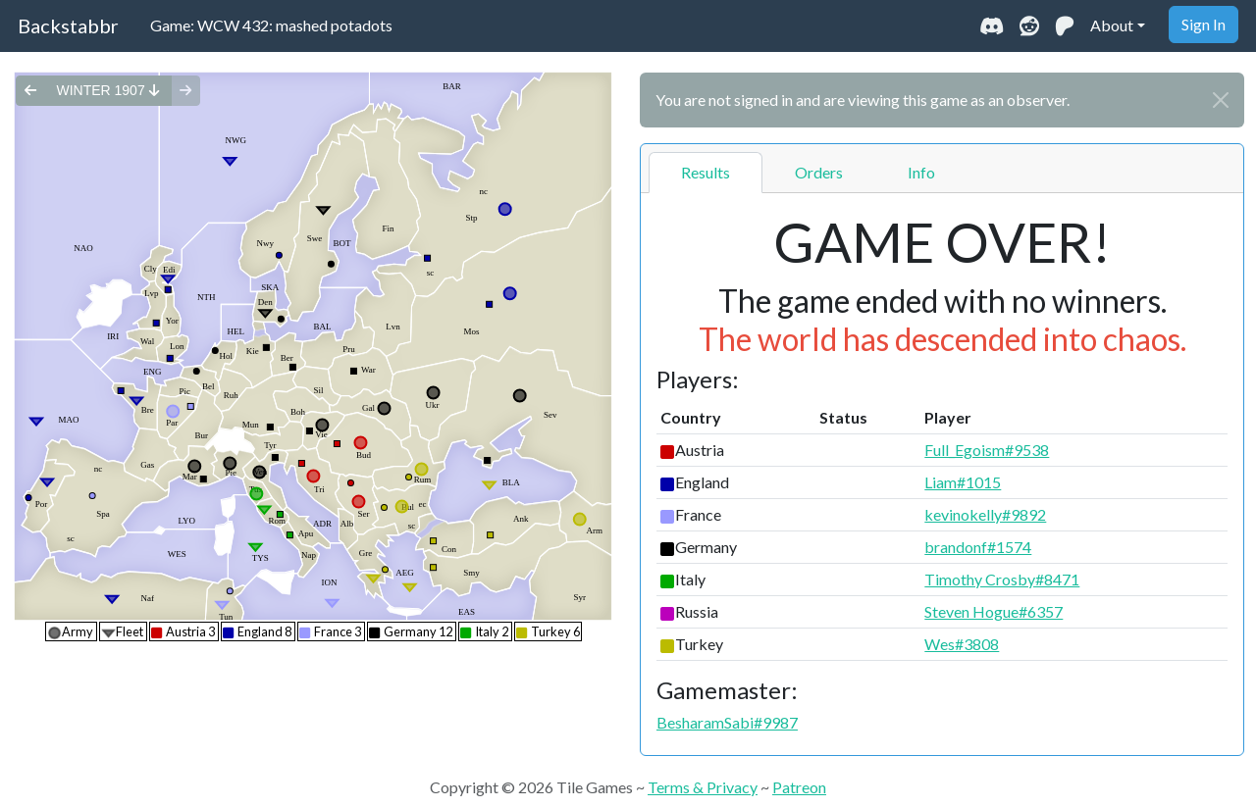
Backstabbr (68, 25)
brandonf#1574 (977, 546)
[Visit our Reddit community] (1029, 25)
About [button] (1111, 25)
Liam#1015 (962, 482)
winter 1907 (107, 90)
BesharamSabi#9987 (727, 722)
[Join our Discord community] (991, 25)
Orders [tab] (819, 172)
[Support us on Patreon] (1064, 25)
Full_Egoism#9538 (986, 449)
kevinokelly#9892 (985, 514)
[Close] (1220, 100)
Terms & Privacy (703, 787)
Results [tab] (705, 172)
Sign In (1203, 24)
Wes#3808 (961, 643)
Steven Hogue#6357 (993, 611)
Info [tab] (921, 172)
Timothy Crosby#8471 (1001, 579)
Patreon (799, 787)
